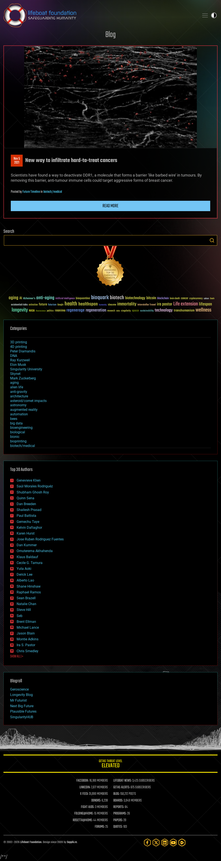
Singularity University (26, 369)
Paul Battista (26, 516)
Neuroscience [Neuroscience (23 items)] (41, 311)
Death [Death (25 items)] (212, 298)
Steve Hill (24, 610)
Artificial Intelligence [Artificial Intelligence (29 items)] (65, 298)
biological (17, 432)
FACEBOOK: (82, 781)
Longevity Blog (21, 695)
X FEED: (84, 794)
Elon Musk (18, 365)
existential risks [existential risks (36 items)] (19, 305)
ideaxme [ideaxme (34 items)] (112, 305)
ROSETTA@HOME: (83, 820)
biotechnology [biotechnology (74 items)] (135, 298)
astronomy (18, 405)
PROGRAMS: (119, 813)
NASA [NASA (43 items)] (32, 311)
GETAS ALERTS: (121, 787)
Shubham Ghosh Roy (33, 492)
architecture (19, 396)
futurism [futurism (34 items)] (52, 305)
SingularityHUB (21, 717)
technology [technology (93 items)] (164, 310)
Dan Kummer (27, 545)
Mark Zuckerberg (23, 378)
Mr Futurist (18, 700)
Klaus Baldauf (27, 557)
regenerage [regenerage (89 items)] (75, 310)
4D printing (18, 347)
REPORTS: (118, 807)
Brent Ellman (26, 622)
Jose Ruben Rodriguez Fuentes (40, 539)
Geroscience (19, 689)
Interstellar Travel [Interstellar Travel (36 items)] (146, 305)
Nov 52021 (17, 161)
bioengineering (21, 428)
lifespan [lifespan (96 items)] (205, 304)
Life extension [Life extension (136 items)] (185, 304)
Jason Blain (26, 633)
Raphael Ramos (29, 592)
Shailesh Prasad (29, 510)
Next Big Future (21, 706)
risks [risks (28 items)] (118, 311)
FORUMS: (100, 827)
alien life (16, 387)
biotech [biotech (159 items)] (117, 298)
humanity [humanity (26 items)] (103, 305)
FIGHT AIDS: (87, 807)
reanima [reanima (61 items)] (60, 310)
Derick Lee (24, 574)
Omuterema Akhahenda (35, 551)
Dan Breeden (26, 504)
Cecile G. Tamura (30, 563)
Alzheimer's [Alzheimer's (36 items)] (29, 298)
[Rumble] (181, 842)
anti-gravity (18, 392)
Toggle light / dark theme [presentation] (214, 15)
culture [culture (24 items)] (206, 298)
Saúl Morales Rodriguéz (35, 486)
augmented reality (24, 410)
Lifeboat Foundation (30, 842)
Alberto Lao (25, 580)
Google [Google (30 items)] (60, 305)
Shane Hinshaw (29, 586)
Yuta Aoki (24, 569)
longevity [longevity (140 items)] (20, 310)
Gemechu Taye (28, 522)
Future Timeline (31, 192)
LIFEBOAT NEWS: (122, 781)
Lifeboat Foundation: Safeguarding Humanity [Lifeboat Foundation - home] (99, 15)
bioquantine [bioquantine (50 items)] (83, 298)
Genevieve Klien (29, 480)
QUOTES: (118, 827)
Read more (110, 206)
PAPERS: (118, 820)
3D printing (18, 342)
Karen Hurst (26, 533)
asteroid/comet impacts (28, 401)
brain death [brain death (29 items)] (175, 298)
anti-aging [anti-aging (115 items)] (45, 298)
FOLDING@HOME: (83, 813)
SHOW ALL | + (16, 656)
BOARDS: (118, 800)
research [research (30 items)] (111, 311)
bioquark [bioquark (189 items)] (100, 298)
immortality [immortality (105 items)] (126, 304)
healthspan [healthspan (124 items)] (88, 304)
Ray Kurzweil (20, 360)
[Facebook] (147, 842)
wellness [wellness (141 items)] (203, 310)
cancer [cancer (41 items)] (184, 298)
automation (19, 414)
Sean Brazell (26, 598)
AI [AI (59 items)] (20, 298)
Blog (110, 35)
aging (14, 383)
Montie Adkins (27, 639)
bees (13, 419)
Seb (19, 616)
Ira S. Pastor (26, 645)
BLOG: (116, 794)
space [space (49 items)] (135, 310)
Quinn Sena (25, 498)
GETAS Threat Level (110, 764)
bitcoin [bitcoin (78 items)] (151, 298)
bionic (14, 437)
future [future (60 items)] (43, 304)
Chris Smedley (27, 651)
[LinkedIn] (164, 842)
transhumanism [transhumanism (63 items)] (184, 310)
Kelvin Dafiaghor (29, 527)
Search (212, 240)
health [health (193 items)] (71, 304)
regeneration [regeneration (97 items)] (96, 310)
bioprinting (18, 441)
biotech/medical (52, 192)
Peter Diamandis (22, 351)
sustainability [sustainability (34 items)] (147, 311)
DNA (13, 356)
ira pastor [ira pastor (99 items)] (164, 304)
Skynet (15, 374)
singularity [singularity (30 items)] (126, 311)
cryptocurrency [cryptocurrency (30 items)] (196, 298)
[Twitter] (156, 842)
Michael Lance (28, 627)
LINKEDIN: (84, 787)
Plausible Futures (23, 711)
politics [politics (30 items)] (50, 311)
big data (16, 423)
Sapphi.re (72, 842)
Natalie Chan (26, 604)
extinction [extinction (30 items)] (33, 305)
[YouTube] (173, 842)
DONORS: (96, 800)
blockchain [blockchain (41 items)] (163, 298)
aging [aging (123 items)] (13, 298)
